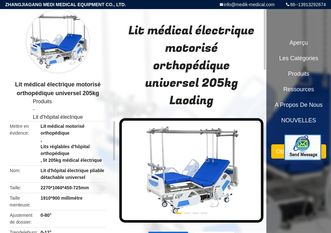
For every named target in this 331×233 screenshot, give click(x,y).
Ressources (298, 89)
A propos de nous (299, 105)
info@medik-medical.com (249, 4)
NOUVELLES (298, 120)
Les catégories (298, 58)
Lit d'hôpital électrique (58, 117)
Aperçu (298, 42)
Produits (42, 101)
